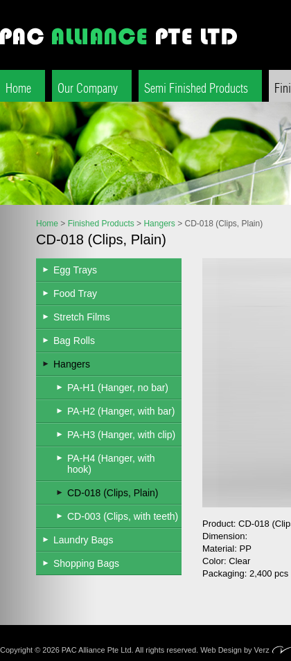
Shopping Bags (86, 563)
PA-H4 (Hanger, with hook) (111, 464)
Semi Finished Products (196, 88)
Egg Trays (75, 269)
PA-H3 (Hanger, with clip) (121, 434)
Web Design (221, 650)
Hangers (159, 223)
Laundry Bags (83, 539)
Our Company (88, 88)
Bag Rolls (74, 340)
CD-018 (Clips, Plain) (112, 492)
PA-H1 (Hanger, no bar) (117, 387)
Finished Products (101, 223)
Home (18, 88)
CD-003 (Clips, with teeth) (122, 516)
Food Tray (75, 293)
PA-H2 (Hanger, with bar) (121, 411)
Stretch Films (81, 317)
